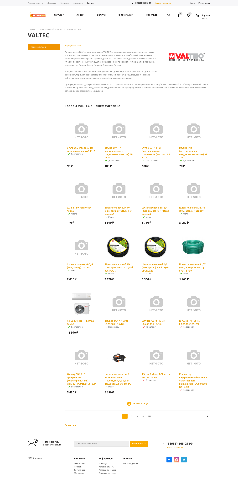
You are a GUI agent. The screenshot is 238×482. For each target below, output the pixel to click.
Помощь (128, 458)
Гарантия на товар (107, 473)
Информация (106, 458)
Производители (130, 463)
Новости (78, 467)
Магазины (79, 473)
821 (149, 416)
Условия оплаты (106, 467)
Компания (79, 458)
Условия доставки (107, 470)
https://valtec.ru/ (73, 45)
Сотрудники (79, 470)
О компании (80, 463)
